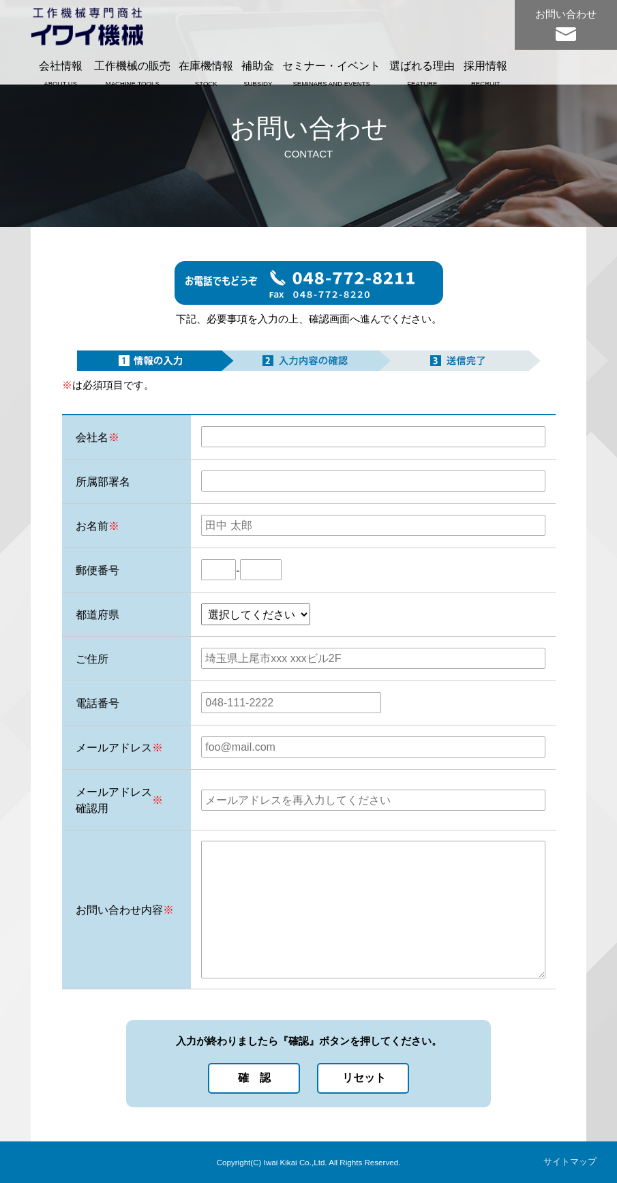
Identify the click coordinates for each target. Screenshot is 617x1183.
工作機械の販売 (132, 73)
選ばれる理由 (422, 73)
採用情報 (485, 73)
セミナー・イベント (331, 73)
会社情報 (60, 73)
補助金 (257, 73)
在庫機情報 (206, 73)
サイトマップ (570, 1161)
